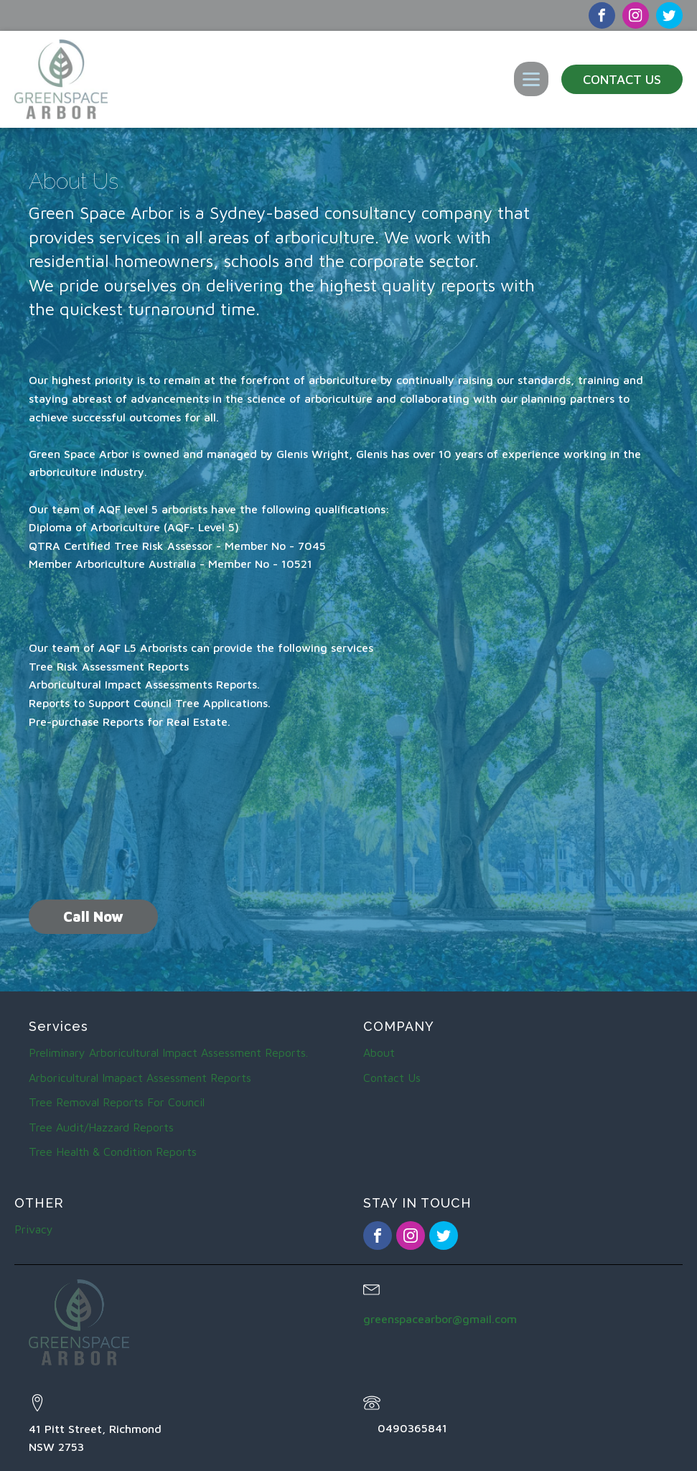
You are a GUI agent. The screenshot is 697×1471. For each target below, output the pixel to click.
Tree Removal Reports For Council (117, 1102)
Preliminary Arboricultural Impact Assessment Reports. (168, 1052)
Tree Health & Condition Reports (113, 1151)
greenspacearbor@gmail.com (440, 1318)
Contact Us (622, 79)
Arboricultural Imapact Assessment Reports (140, 1077)
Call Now (93, 916)
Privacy (33, 1229)
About (379, 1052)
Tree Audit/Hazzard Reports (101, 1127)
